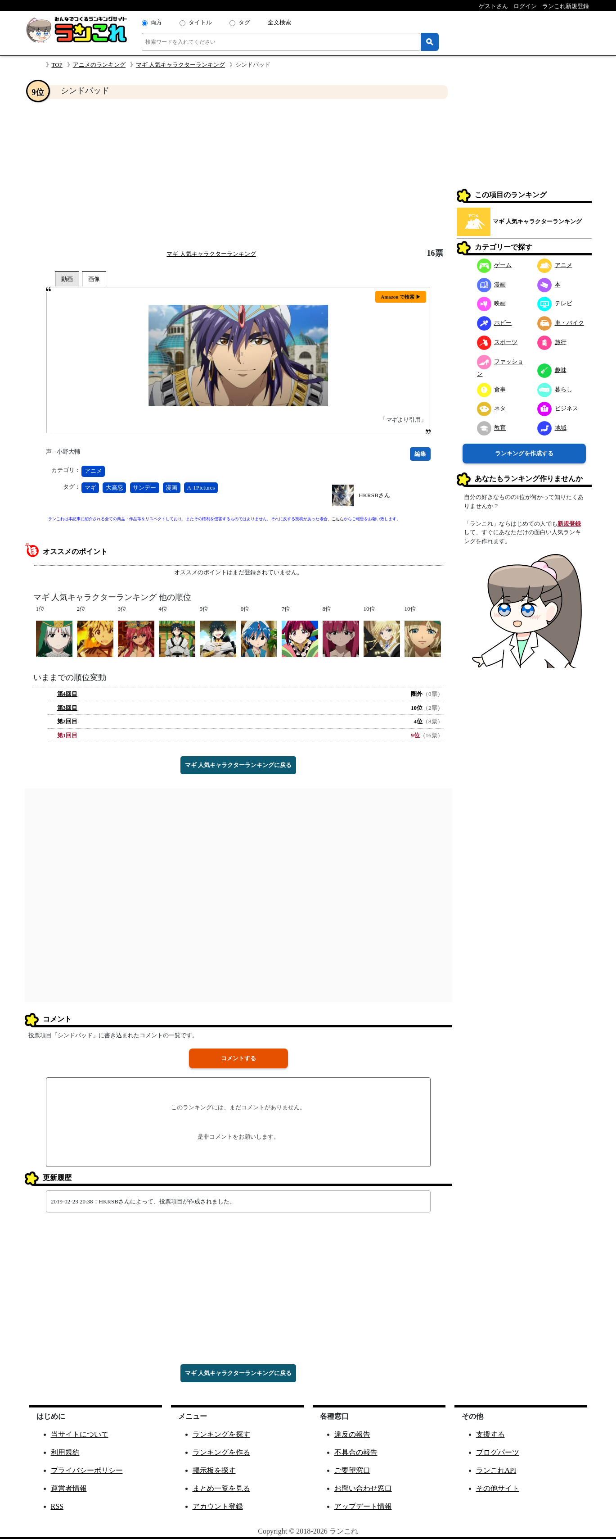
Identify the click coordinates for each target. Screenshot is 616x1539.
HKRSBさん (374, 495)
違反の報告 (352, 1434)
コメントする (238, 1058)
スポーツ (497, 342)
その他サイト (497, 1488)
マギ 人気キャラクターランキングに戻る (238, 765)
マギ (90, 487)
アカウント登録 (218, 1506)
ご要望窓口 (352, 1470)
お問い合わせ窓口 (363, 1488)
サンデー (144, 487)
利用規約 (65, 1452)
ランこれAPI (496, 1470)
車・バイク (560, 322)
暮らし (554, 389)
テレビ (554, 303)
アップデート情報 (363, 1506)
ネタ (491, 408)
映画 (491, 303)
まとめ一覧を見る (221, 1488)
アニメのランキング (99, 64)
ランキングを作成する (524, 453)
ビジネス (557, 408)
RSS (57, 1506)
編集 (420, 453)
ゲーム (494, 265)
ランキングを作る (221, 1452)
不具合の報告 (356, 1452)
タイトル (200, 22)
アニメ (93, 471)
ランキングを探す (221, 1434)
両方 (156, 22)
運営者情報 (69, 1488)
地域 (552, 427)
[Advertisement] (238, 174)
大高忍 (114, 487)
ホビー (494, 322)
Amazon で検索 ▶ (401, 297)
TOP (57, 64)
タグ (244, 22)
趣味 (552, 370)
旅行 (552, 342)
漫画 (171, 487)
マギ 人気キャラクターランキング (180, 64)
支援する (490, 1434)
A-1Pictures (201, 487)
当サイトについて (79, 1434)
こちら (338, 519)
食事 (491, 389)
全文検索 (279, 22)
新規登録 (569, 523)
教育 (491, 427)
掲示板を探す (214, 1470)
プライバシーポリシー (87, 1470)
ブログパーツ (497, 1452)
